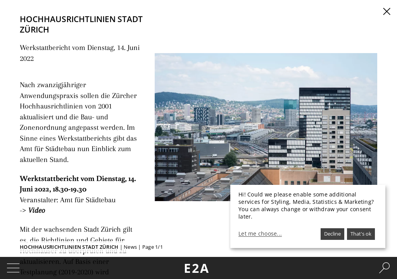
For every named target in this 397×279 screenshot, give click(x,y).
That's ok (360, 233)
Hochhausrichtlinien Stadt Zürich (69, 246)
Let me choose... (260, 233)
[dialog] (307, 216)
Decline (332, 233)
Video (34, 155)
